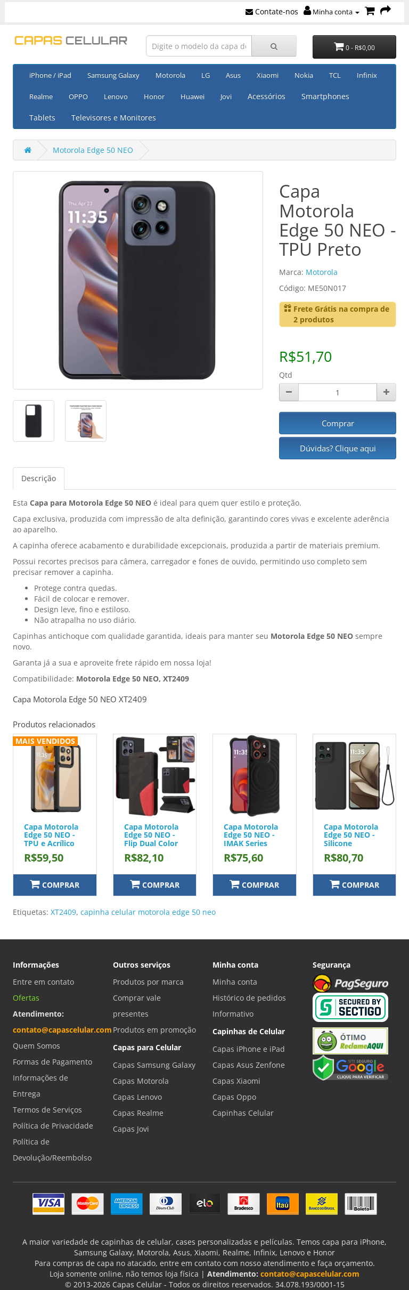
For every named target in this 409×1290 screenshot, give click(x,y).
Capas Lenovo (137, 1097)
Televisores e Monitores (113, 117)
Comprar (338, 423)
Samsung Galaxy (113, 75)
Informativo (232, 1014)
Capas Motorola (141, 1081)
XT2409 (63, 912)
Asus (233, 75)
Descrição (38, 478)
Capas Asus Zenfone (248, 1065)
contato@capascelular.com (62, 1030)
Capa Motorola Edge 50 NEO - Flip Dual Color (151, 835)
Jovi (226, 96)
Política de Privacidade (53, 1126)
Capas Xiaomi (236, 1081)
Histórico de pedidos (249, 998)
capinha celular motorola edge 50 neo (148, 912)
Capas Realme (138, 1113)
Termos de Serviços (47, 1110)
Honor (154, 96)
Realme (41, 96)
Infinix (367, 75)
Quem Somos (36, 1046)
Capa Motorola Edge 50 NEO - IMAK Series (251, 835)
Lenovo (116, 96)
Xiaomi (268, 75)
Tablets (42, 117)
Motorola (170, 75)
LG (205, 75)
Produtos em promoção (154, 1030)
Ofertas (26, 998)
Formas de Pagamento (52, 1062)
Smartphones (325, 96)
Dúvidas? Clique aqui (338, 448)
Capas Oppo (234, 1097)
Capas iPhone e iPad (248, 1049)
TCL (335, 75)
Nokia (304, 75)
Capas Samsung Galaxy (154, 1065)
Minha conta (331, 12)
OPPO (78, 96)
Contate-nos (272, 11)
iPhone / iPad (50, 75)
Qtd (285, 375)
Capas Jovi (131, 1129)
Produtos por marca (148, 982)
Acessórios (266, 96)
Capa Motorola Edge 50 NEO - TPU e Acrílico (51, 835)
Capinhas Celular (243, 1113)
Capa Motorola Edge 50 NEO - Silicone (351, 835)
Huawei (192, 96)
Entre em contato (43, 982)
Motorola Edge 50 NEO (93, 150)
